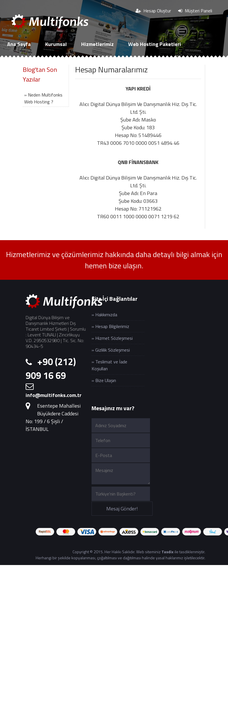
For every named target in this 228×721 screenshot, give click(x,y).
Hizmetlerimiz (97, 44)
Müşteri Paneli (195, 10)
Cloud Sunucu (22, 63)
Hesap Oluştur (153, 10)
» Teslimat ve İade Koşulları (109, 365)
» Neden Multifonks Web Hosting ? (43, 98)
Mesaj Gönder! (122, 508)
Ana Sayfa (19, 44)
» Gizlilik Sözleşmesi (111, 349)
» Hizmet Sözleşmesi (112, 338)
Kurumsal (56, 44)
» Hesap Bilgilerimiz (110, 326)
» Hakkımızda (104, 314)
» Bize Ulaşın (104, 380)
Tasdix (168, 552)
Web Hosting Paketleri (154, 44)
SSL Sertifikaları (71, 63)
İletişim (113, 63)
